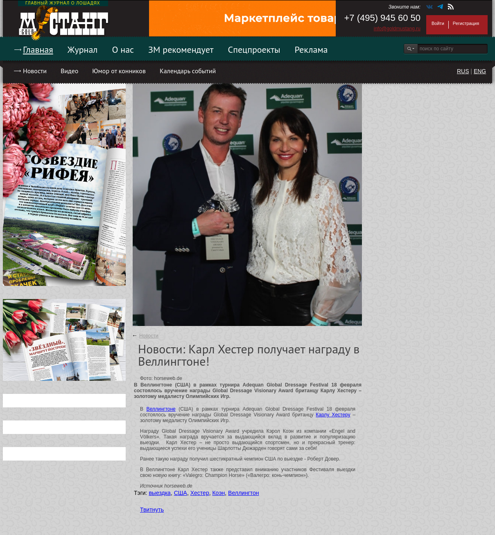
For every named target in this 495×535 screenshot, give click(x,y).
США (180, 493)
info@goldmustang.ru (397, 28)
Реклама (311, 49)
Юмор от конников (119, 71)
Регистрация (466, 23)
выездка (159, 493)
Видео (69, 71)
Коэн (218, 493)
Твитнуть (152, 509)
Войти (438, 23)
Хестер (199, 493)
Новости (35, 71)
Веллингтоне (160, 409)
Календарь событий (188, 71)
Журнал (83, 49)
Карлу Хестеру (333, 415)
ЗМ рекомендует (181, 49)
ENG (480, 71)
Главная (38, 49)
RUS (463, 71)
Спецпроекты (254, 49)
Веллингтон (243, 493)
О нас (123, 49)
